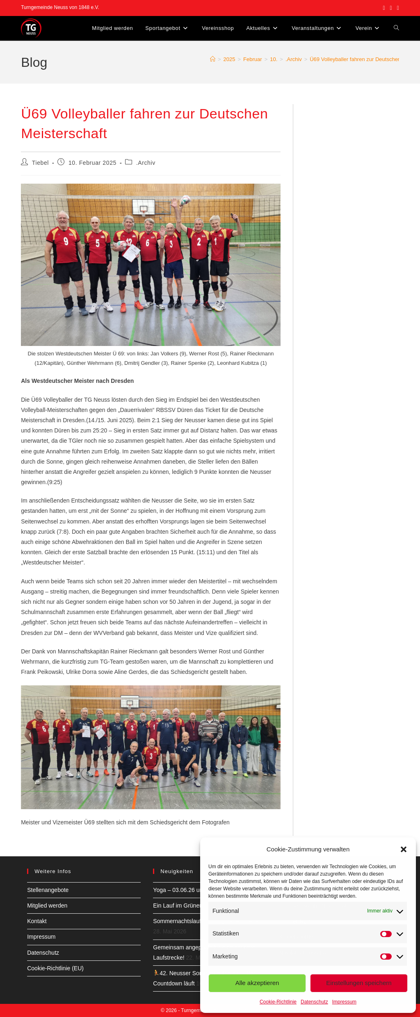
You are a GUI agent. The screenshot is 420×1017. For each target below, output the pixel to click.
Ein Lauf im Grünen (178, 905)
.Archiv (145, 162)
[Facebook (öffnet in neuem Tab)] (383, 8)
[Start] (212, 59)
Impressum (344, 1002)
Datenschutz (314, 1002)
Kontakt (36, 921)
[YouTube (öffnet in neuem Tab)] (397, 8)
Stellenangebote (47, 890)
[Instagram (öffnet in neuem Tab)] (391, 8)
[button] (403, 849)
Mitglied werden (47, 905)
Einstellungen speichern (358, 982)
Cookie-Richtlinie (278, 1002)
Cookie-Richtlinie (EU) (55, 968)
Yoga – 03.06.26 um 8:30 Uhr (190, 890)
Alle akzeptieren (257, 982)
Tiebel (40, 162)
